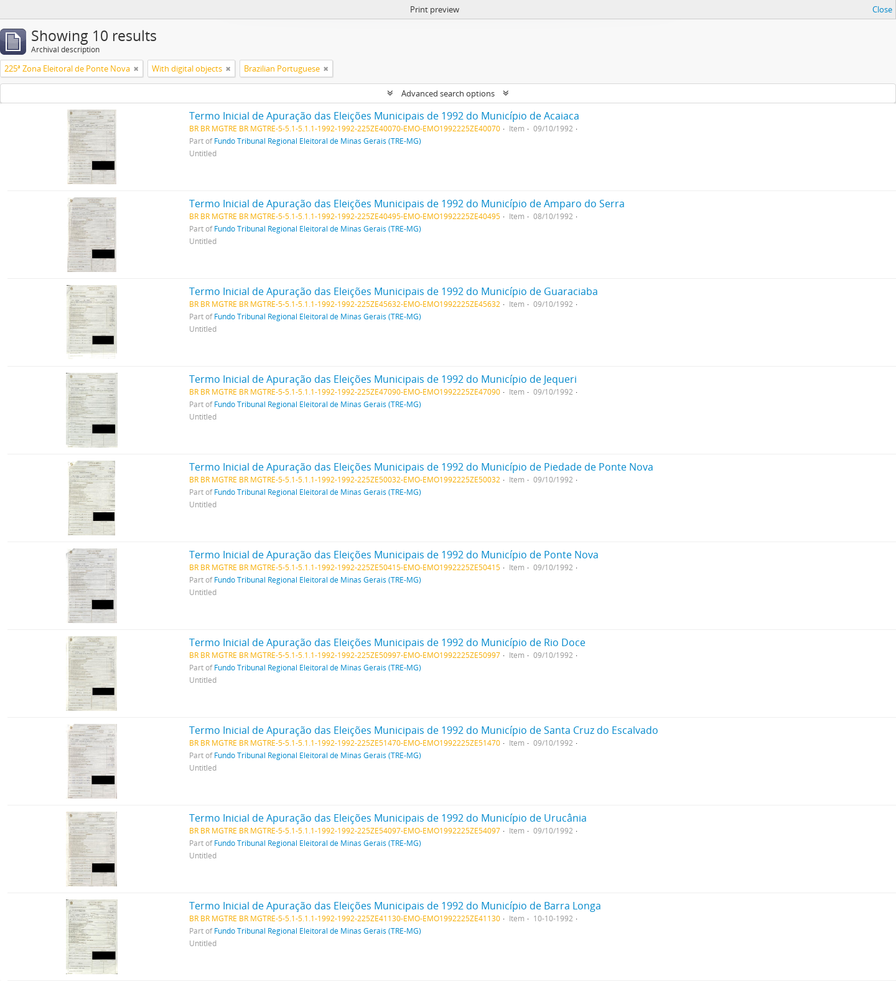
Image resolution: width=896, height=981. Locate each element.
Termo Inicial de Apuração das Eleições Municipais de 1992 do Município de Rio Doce (387, 642)
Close (882, 9)
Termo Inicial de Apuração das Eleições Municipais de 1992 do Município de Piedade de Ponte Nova (421, 467)
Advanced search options (448, 93)
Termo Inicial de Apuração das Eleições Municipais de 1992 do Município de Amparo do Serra (407, 203)
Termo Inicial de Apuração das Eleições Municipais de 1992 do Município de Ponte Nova (394, 554)
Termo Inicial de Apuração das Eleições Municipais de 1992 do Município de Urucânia (388, 818)
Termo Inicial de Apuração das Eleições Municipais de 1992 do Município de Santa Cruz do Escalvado (423, 730)
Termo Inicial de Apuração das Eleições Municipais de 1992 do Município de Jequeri (383, 379)
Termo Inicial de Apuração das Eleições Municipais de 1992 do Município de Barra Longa (395, 906)
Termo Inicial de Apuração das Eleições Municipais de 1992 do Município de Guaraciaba (393, 291)
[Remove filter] (136, 68)
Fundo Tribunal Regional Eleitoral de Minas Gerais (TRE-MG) (317, 141)
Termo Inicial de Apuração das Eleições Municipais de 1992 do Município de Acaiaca (384, 116)
